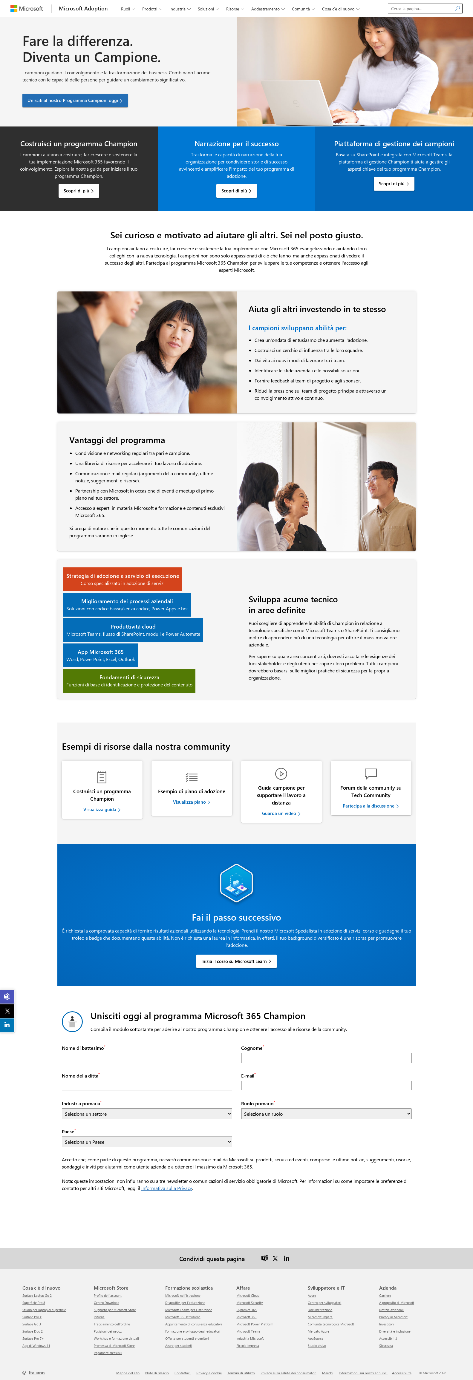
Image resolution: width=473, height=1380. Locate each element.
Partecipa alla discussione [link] (368, 806)
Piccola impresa (247, 1342)
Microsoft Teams (248, 1327)
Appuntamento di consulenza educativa (193, 1320)
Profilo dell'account (108, 1292)
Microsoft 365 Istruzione (182, 1313)
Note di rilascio (157, 1369)
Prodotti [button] (152, 9)
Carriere (385, 1292)
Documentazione (320, 1306)
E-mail (248, 1072)
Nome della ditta (81, 1072)
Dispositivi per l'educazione (185, 1299)
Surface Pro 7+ (33, 1335)
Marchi (327, 1369)
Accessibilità (388, 1335)
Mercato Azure (318, 1327)
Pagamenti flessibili (108, 1349)
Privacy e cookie (209, 1369)
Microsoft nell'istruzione (182, 1292)
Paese (69, 1127)
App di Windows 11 (36, 1342)
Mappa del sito (128, 1369)
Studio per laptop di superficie (44, 1306)
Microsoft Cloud (247, 1292)
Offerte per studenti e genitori (187, 1335)
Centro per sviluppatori (324, 1299)
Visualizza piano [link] (189, 802)
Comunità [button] (304, 9)
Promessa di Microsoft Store (114, 1342)
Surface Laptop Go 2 (37, 1292)
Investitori (386, 1320)
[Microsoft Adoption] (83, 8)
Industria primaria (82, 1099)
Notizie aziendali (391, 1306)
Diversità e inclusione (395, 1327)
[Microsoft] (26, 8)
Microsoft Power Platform (254, 1320)
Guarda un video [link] (279, 813)
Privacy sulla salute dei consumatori (288, 1369)
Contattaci (182, 1369)
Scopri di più (76, 191)
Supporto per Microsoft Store (115, 1306)
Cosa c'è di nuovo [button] (341, 9)
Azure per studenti (178, 1342)
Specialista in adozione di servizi (328, 927)
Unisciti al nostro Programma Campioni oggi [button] (72, 100)
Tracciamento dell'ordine (112, 1320)
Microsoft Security (249, 1299)
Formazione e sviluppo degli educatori (192, 1327)
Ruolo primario (258, 1099)
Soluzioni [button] (209, 9)
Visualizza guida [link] (99, 809)
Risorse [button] (235, 9)
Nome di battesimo (83, 1044)
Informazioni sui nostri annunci (363, 1369)
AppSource (315, 1335)
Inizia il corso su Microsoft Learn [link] (234, 958)
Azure (312, 1292)
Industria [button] (180, 9)
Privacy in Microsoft (393, 1313)
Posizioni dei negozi (108, 1327)
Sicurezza (386, 1342)
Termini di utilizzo (241, 1369)
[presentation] (107, 1207)
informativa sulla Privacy (166, 1184)
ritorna (99, 1313)
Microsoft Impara (320, 1313)
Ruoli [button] (128, 9)
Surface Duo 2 (32, 1327)
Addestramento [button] (268, 9)
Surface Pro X (32, 1313)
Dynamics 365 (246, 1306)
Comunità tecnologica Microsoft (331, 1320)
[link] (7, 996)
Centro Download (106, 1299)
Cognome (252, 1044)
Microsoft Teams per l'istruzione (188, 1306)
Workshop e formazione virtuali (116, 1335)
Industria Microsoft (250, 1335)
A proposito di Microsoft (396, 1299)
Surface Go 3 (31, 1320)
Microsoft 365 (246, 1313)
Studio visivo (317, 1342)
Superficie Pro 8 (33, 1299)
